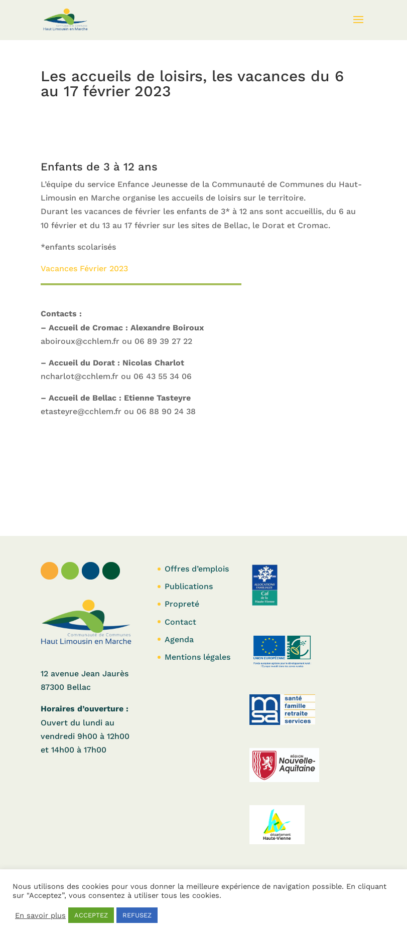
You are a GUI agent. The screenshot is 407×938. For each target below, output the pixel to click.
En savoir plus (40, 915)
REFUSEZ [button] (137, 915)
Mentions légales (197, 657)
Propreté (182, 604)
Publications (189, 586)
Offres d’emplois (197, 569)
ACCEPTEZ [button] (91, 915)
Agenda (179, 639)
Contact (180, 622)
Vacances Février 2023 (84, 268)
